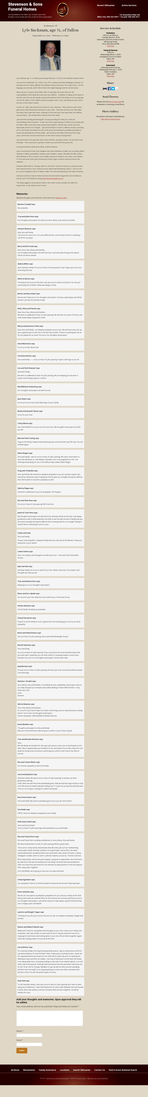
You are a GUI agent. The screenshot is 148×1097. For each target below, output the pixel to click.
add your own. (61, 198)
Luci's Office (82, 1090)
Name (19, 1031)
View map (110, 46)
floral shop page (115, 102)
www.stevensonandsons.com (52, 178)
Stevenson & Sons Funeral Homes (25, 7)
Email (19, 1040)
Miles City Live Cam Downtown (97, 1090)
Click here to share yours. (110, 119)
